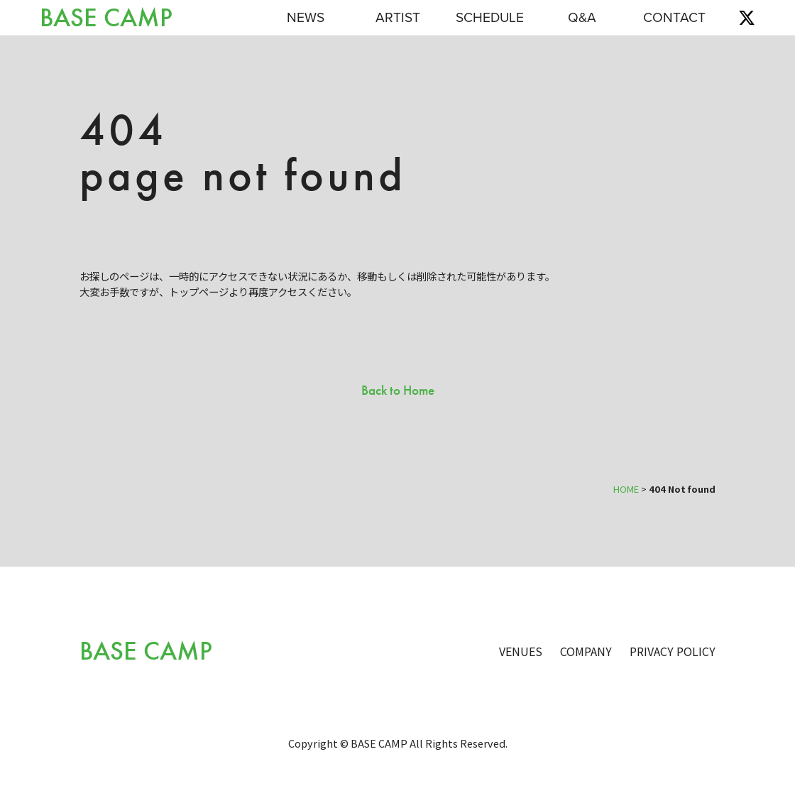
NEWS (305, 17)
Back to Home (397, 390)
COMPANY (586, 651)
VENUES (520, 651)
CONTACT (674, 17)
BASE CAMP (106, 18)
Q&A (582, 17)
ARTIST (397, 17)
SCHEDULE (490, 17)
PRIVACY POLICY (673, 651)
